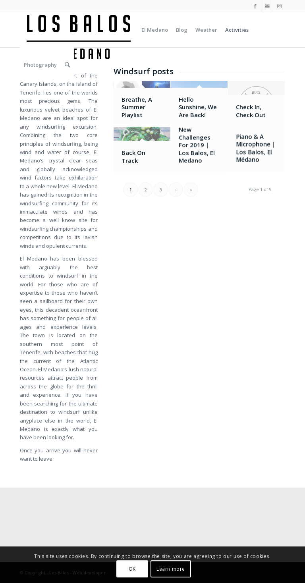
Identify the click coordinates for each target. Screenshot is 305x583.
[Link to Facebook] (255, 6)
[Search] (67, 64)
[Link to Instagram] (279, 6)
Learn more (170, 569)
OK (132, 569)
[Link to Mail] (267, 6)
